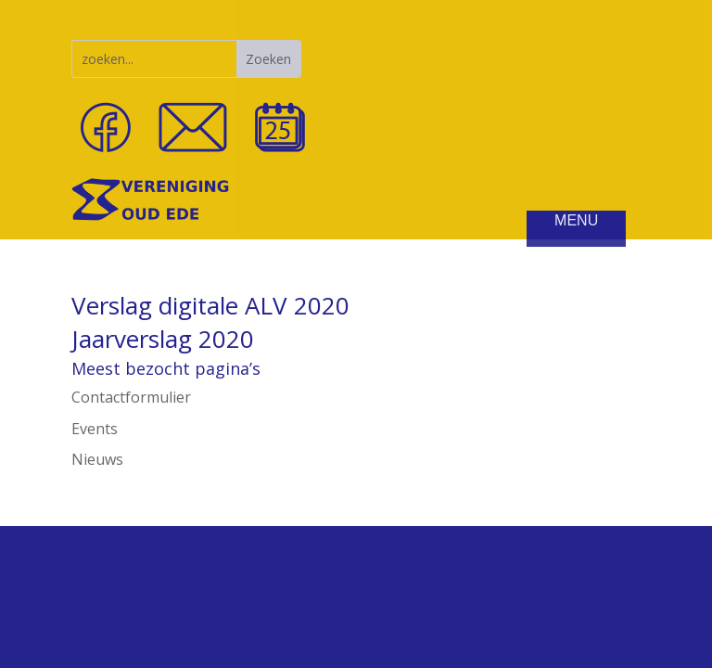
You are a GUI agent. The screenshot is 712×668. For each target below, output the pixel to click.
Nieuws (97, 459)
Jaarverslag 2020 (162, 338)
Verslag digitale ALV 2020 (210, 305)
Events (94, 428)
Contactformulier (131, 397)
